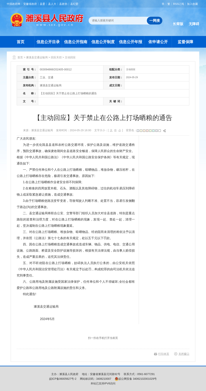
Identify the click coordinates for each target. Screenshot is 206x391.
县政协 (63, 3)
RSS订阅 (178, 3)
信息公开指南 (75, 42)
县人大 (52, 3)
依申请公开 (158, 42)
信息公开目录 (48, 42)
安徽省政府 (30, 3)
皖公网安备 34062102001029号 (136, 378)
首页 (20, 42)
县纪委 (74, 3)
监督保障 (185, 42)
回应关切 (56, 57)
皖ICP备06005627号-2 (62, 378)
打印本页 (163, 353)
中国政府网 (13, 3)
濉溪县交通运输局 (37, 57)
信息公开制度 (103, 42)
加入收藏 (192, 3)
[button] (178, 21)
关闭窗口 (183, 353)
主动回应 (70, 57)
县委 (42, 3)
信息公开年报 (130, 42)
